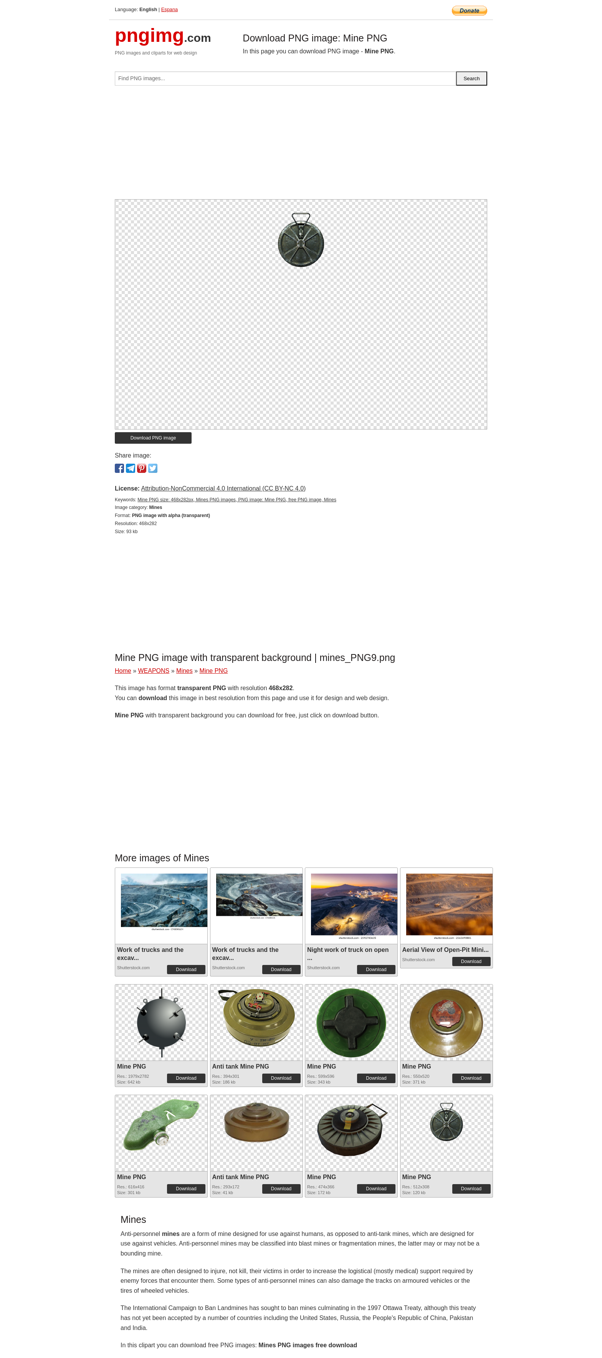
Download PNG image (153, 438)
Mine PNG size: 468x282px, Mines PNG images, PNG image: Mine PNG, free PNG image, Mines (236, 499)
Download (186, 969)
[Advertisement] (301, 145)
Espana (169, 9)
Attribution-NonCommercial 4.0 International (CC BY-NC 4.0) (223, 488)
